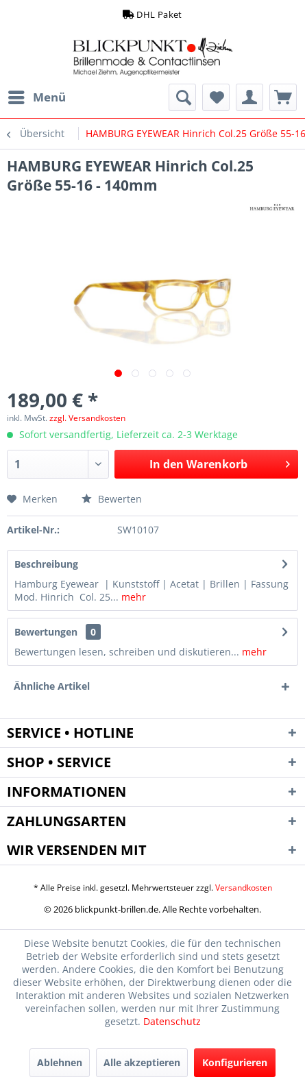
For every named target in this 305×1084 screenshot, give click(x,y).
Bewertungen (45, 631)
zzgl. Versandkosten (87, 418)
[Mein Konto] (249, 97)
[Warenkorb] (283, 97)
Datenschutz (172, 1021)
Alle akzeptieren (141, 1062)
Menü (37, 95)
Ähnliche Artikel (52, 685)
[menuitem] (36, 97)
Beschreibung (46, 563)
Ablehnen (59, 1062)
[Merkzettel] (216, 97)
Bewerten (112, 498)
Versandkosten (243, 887)
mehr (132, 596)
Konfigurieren (234, 1062)
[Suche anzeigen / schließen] (182, 97)
